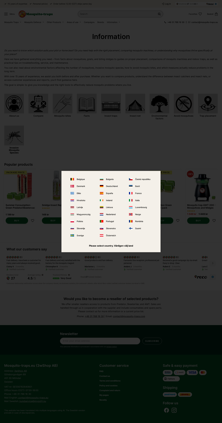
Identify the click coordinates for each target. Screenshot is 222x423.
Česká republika (142, 179)
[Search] (159, 14)
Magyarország (83, 214)
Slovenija (81, 228)
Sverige (80, 235)
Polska (80, 221)
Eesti (137, 186)
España (109, 193)
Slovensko (111, 228)
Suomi (138, 228)
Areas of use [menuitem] (72, 22)
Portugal (110, 221)
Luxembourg (141, 207)
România (139, 221)
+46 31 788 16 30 (175, 22)
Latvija (80, 207)
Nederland (111, 214)
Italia (137, 200)
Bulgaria (110, 179)
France (138, 193)
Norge (138, 214)
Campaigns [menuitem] (89, 22)
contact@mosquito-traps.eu (204, 22)
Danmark (81, 186)
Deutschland (112, 186)
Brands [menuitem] (100, 22)
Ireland (109, 200)
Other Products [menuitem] (54, 22)
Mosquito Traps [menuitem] (11, 22)
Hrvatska (81, 200)
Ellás (79, 193)
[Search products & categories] (120, 14)
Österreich (111, 235)
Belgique (81, 179)
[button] (9, 14)
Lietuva (109, 207)
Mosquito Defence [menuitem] (32, 22)
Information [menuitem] (112, 22)
